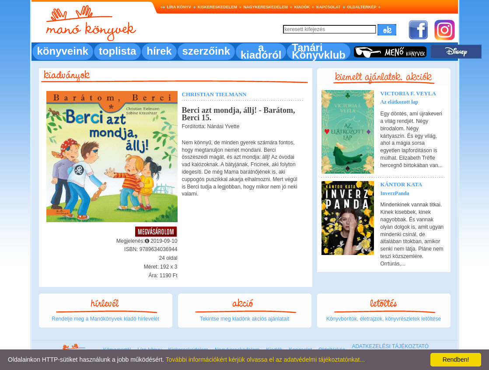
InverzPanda (395, 193)
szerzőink (206, 51)
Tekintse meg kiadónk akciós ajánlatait (244, 319)
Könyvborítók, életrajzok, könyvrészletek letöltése (383, 319)
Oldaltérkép (362, 7)
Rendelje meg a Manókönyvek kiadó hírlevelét (105, 319)
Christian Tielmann (214, 94)
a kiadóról (261, 51)
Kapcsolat (328, 7)
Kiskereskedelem (217, 7)
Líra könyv (179, 7)
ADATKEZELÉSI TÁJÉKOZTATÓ (390, 346)
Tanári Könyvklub (319, 51)
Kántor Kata (402, 184)
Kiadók (302, 7)
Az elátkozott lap (400, 102)
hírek (159, 51)
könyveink (62, 51)
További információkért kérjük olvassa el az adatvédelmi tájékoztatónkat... (265, 359)
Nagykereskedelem (266, 7)
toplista (117, 51)
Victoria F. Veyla (408, 93)
